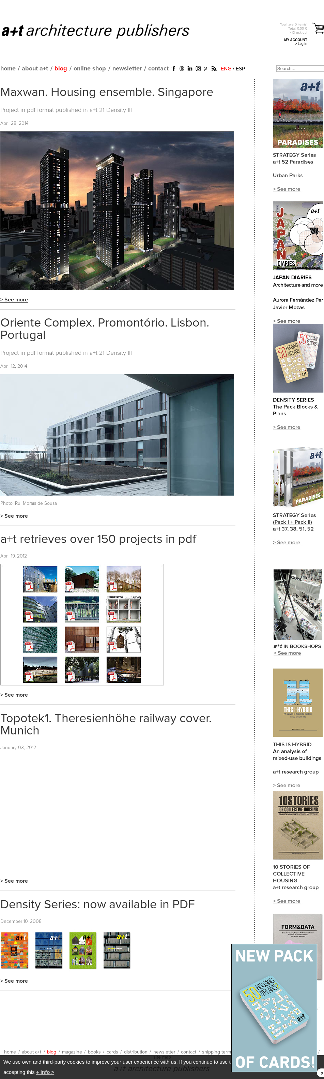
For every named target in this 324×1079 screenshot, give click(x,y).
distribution (136, 1052)
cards (112, 1052)
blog (61, 69)
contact (158, 69)
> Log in (301, 44)
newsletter (127, 69)
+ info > (45, 1072)
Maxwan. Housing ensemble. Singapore (106, 92)
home (8, 69)
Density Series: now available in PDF (97, 905)
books (94, 1052)
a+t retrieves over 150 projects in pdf (98, 539)
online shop (90, 69)
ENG (226, 68)
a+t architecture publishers (104, 31)
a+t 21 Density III (111, 110)
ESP (240, 68)
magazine (72, 1052)
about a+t (35, 69)
